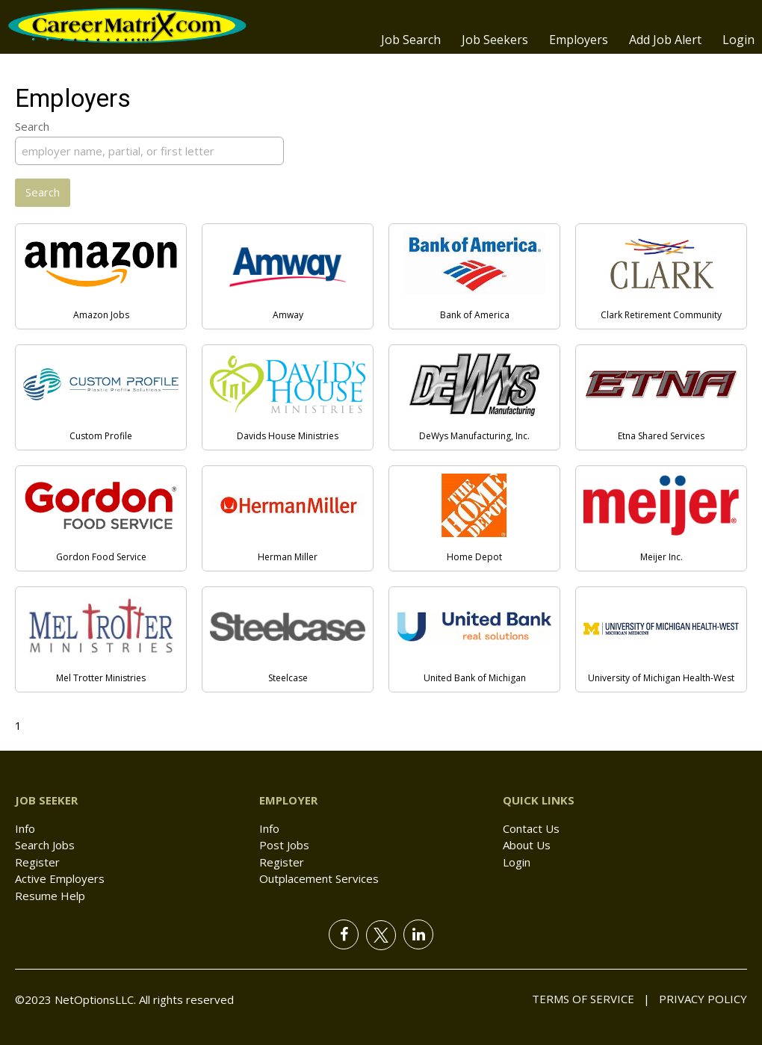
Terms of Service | (591, 998)
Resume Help (50, 895)
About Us (527, 844)
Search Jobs (45, 844)
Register (37, 862)
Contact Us (531, 828)
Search (32, 126)
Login (738, 39)
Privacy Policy (698, 998)
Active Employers (60, 878)
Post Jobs (284, 844)
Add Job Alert (665, 39)
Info (25, 828)
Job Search (411, 39)
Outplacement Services (319, 878)
